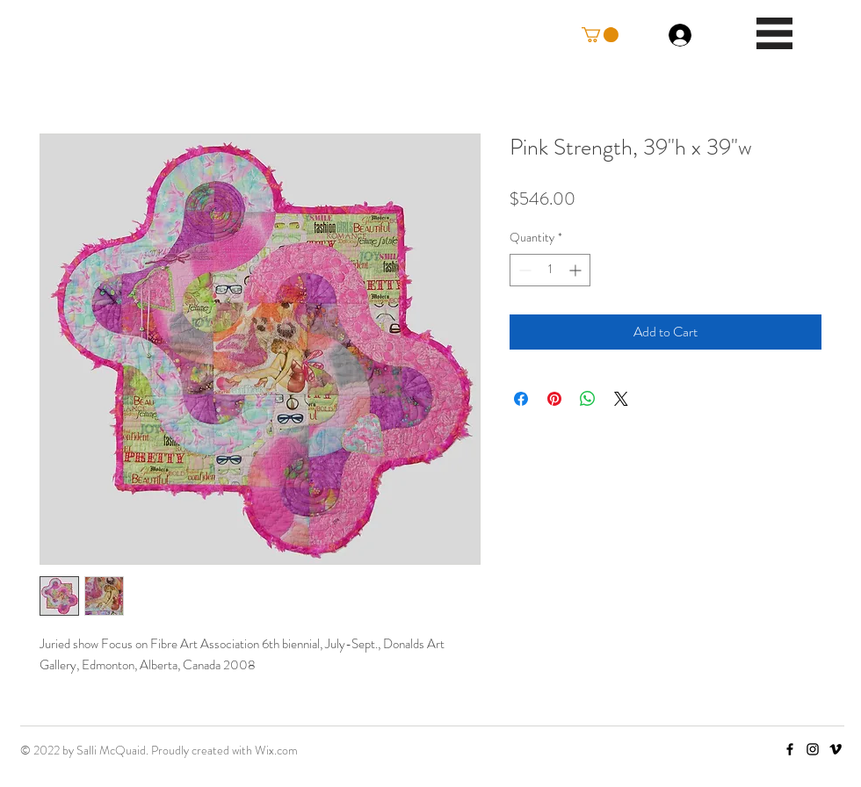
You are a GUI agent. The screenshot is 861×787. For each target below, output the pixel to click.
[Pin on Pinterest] (554, 398)
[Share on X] (621, 398)
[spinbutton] (550, 270)
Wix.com (276, 750)
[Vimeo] (835, 749)
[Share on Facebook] (521, 398)
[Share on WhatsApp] (587, 398)
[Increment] (577, 270)
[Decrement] (523, 270)
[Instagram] (813, 749)
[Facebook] (790, 749)
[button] (600, 34)
